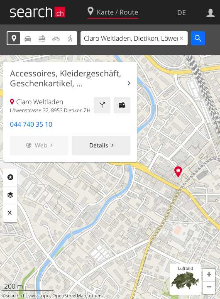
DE (181, 12)
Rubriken (10, 177)
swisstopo (39, 296)
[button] (209, 275)
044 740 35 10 (31, 124)
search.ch (16, 296)
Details (98, 145)
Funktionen (10, 213)
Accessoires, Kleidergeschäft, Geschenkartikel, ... (65, 78)
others (96, 296)
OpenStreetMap (69, 296)
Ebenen (10, 195)
